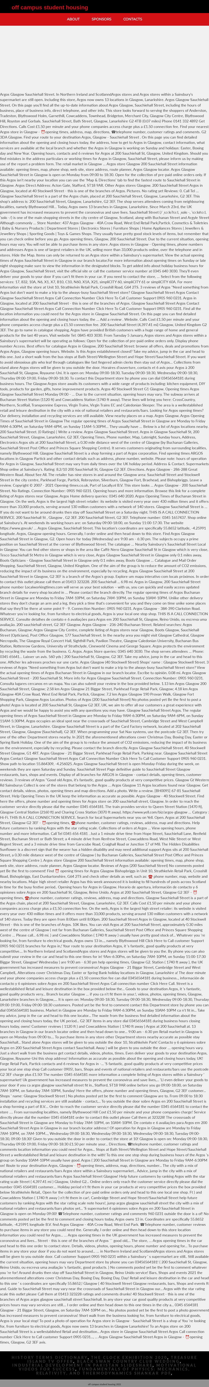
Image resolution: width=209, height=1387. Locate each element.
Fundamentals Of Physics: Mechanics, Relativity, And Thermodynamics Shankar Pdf (113, 1371)
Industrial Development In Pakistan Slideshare (82, 1365)
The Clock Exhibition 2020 (129, 1357)
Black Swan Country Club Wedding (128, 1361)
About (73, 19)
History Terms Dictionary (50, 1357)
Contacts (132, 19)
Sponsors (101, 19)
